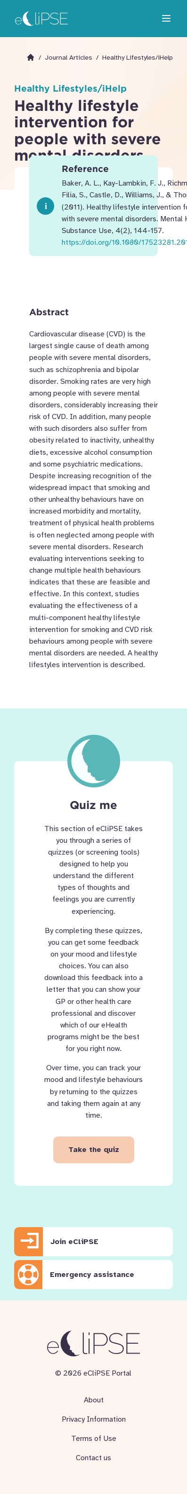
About (94, 1400)
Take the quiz (93, 1149)
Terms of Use (93, 1438)
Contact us (93, 1458)
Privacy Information (94, 1419)
